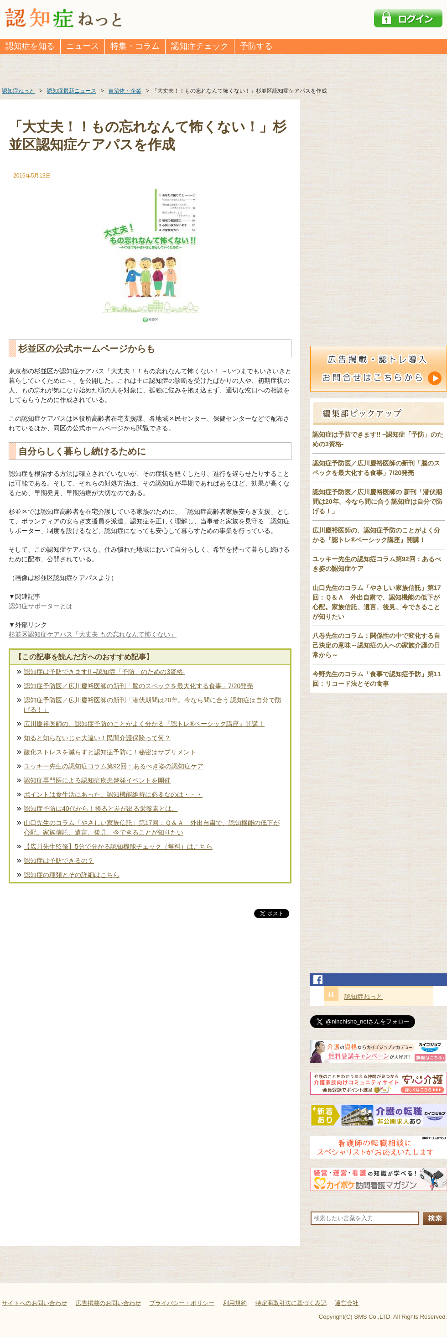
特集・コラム (135, 46)
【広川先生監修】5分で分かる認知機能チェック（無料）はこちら (118, 846)
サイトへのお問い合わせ (34, 1303)
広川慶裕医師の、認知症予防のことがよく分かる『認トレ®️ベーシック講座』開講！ (144, 723)
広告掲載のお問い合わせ (108, 1303)
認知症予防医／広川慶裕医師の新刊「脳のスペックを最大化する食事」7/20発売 (138, 685)
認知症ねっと (363, 996)
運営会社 (347, 1303)
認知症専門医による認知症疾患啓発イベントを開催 (97, 780)
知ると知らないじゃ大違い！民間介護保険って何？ (97, 738)
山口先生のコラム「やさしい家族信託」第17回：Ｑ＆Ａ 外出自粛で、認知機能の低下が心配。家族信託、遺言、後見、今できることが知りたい (152, 827)
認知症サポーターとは (41, 606)
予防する (256, 46)
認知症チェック (200, 46)
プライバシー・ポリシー (181, 1303)
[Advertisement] (150, 1015)
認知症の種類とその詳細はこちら (72, 874)
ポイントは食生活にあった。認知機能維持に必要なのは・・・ (113, 794)
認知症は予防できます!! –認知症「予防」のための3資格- (104, 671)
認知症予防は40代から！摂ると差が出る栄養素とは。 (101, 808)
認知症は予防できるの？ (59, 860)
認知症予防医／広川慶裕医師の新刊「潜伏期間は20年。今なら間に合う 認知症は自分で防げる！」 (152, 704)
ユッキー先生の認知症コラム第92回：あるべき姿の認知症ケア (113, 766)
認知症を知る (30, 46)
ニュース (82, 46)
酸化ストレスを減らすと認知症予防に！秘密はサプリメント (110, 752)
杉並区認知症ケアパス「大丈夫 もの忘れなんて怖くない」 (93, 634)
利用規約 (235, 1303)
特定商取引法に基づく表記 (291, 1303)
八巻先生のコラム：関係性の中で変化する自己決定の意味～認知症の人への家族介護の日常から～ (376, 645)
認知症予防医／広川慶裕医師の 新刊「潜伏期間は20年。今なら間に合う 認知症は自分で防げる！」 (377, 501)
